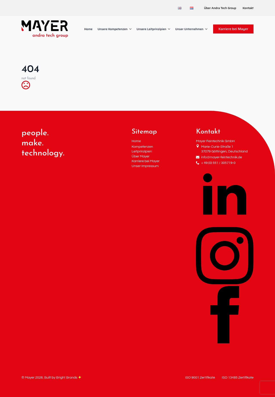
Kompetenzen (142, 146)
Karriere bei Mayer (146, 161)
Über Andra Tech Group (220, 8)
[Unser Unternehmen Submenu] (206, 29)
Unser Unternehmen (189, 29)
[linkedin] (225, 224)
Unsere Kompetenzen (112, 29)
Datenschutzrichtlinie (147, 170)
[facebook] (225, 342)
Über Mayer (141, 156)
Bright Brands (68, 377)
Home (88, 29)
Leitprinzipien (142, 151)
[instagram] (225, 283)
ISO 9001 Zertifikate (200, 377)
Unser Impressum (145, 166)
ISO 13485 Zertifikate (238, 377)
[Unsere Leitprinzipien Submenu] (169, 29)
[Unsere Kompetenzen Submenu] (131, 29)
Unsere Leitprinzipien (151, 29)
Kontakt (248, 8)
